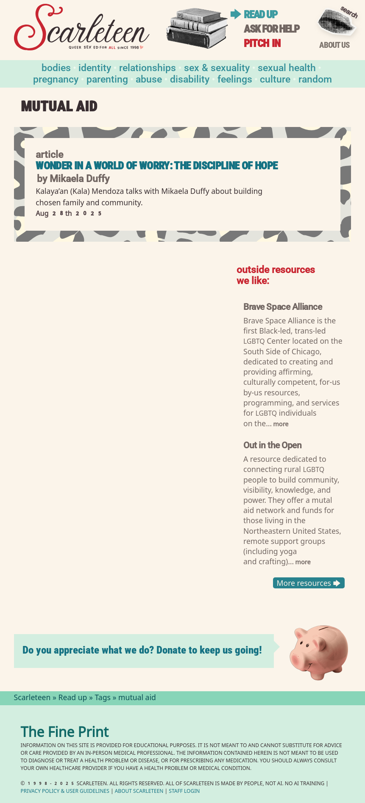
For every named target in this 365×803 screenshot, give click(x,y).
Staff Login (184, 791)
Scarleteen (32, 698)
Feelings (234, 78)
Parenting (107, 78)
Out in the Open (272, 444)
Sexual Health (287, 67)
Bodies (56, 67)
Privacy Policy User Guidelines (65, 791)
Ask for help (271, 29)
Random (315, 78)
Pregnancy (55, 78)
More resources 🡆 (308, 583)
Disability (189, 78)
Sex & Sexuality (217, 67)
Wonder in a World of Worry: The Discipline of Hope (156, 166)
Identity (94, 67)
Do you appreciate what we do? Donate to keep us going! (142, 650)
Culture (275, 78)
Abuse (149, 78)
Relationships (147, 67)
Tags (103, 698)
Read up (260, 14)
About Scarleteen (139, 791)
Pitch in (262, 43)
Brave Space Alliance (282, 306)
